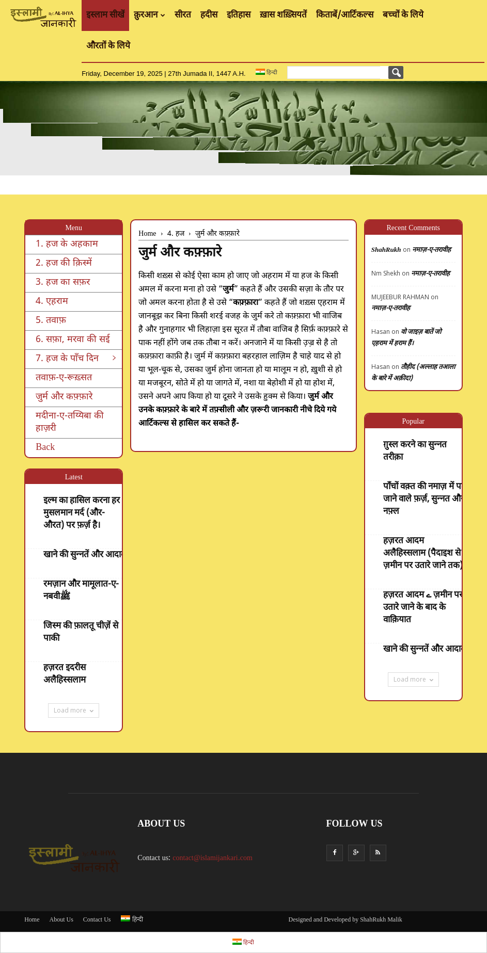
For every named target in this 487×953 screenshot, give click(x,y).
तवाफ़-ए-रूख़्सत (64, 378)
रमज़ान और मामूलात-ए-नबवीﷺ (81, 591)
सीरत (183, 15)
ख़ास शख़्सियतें (283, 15)
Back (45, 448)
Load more (73, 710)
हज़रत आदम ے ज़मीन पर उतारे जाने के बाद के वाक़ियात (423, 608)
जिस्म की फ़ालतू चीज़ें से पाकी (80, 632)
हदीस (208, 15)
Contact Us (97, 920)
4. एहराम (52, 302)
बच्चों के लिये (403, 15)
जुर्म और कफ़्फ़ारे (64, 397)
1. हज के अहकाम (67, 244)
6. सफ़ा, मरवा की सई (73, 340)
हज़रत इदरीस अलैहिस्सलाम (64, 674)
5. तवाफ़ (51, 321)
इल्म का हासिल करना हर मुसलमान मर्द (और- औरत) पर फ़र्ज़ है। (81, 513)
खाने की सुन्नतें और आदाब (84, 555)
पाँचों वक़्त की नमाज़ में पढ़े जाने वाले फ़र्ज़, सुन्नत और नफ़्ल (424, 499)
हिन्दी (266, 72)
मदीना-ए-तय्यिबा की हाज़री (70, 422)
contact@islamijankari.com (212, 858)
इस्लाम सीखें (105, 15)
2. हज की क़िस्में (64, 263)
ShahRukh (386, 250)
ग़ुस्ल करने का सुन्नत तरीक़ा (415, 451)
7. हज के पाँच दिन (76, 359)
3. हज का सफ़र (63, 282)
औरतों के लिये (108, 46)
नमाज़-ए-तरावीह (431, 250)
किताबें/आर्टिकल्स (344, 15)
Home (31, 920)
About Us (61, 920)
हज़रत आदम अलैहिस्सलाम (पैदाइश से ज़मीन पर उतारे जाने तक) (423, 554)
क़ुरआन (149, 15)
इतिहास (238, 15)
